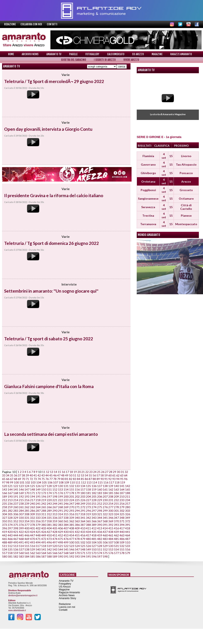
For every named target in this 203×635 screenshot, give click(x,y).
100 (16, 482)
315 (66, 514)
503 (88, 542)
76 (47, 479)
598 (105, 556)
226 (82, 500)
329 (15, 517)
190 (10, 496)
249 (82, 503)
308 (26, 514)
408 (71, 528)
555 (122, 549)
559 (15, 553)
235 (4, 503)
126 (38, 486)
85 (82, 479)
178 (71, 493)
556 (127, 549)
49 (66, 475)
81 (66, 479)
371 (122, 521)
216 (26, 500)
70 (23, 479)
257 (127, 503)
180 (82, 493)
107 (55, 482)
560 (21, 553)
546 (71, 549)
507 (110, 542)
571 (82, 553)
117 (111, 482)
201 (71, 496)
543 (54, 549)
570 (77, 553)
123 (21, 486)
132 (71, 486)
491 (21, 542)
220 (49, 500)
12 (47, 472)
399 (21, 528)
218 (38, 500)
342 (88, 517)
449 (43, 535)
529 (105, 546)
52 (78, 475)
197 (49, 496)
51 (74, 475)
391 (105, 524)
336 (54, 517)
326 (127, 514)
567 (60, 553)
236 (10, 503)
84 (78, 479)
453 (66, 535)
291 (60, 510)
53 (82, 475)
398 (15, 528)
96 (125, 479)
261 (21, 507)
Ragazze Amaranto (181, 54)
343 (94, 517)
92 (110, 479)
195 (38, 496)
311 (43, 514)
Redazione (10, 24)
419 (4, 532)
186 (116, 493)
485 (116, 539)
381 (49, 524)
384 (66, 524)
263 (32, 507)
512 (10, 546)
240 (32, 503)
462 (116, 535)
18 (71, 472)
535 (10, 549)
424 (32, 532)
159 (94, 489)
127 (43, 486)
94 (118, 479)
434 (88, 532)
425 (38, 532)
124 (26, 486)
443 (10, 535)
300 (110, 510)
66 (7, 479)
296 (88, 510)
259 (10, 507)
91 (106, 479)
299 (105, 510)
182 (94, 493)
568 (66, 553)
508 (116, 542)
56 (94, 475)
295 (82, 510)
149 (38, 489)
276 (105, 507)
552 (105, 549)
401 (32, 528)
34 (7, 475)
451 (54, 535)
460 (105, 535)
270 (71, 507)
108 (61, 482)
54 (86, 475)
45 (51, 475)
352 (15, 521)
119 (122, 482)
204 (88, 496)
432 (77, 532)
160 (99, 489)
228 (94, 500)
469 (26, 539)
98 (7, 482)
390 (99, 524)
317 (77, 514)
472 (43, 539)
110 (72, 482)
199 (60, 496)
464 (127, 535)
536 (15, 549)
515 (26, 546)
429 (60, 532)
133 (77, 486)
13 (51, 472)
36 (15, 475)
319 (88, 514)
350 (4, 521)
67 (11, 479)
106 (49, 482)
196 (43, 496)
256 (122, 503)
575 (105, 553)
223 (66, 500)
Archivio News (30, 54)
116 (105, 482)
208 (110, 496)
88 (94, 479)
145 (15, 489)
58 (102, 475)
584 (26, 556)
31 (122, 472)
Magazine (157, 54)
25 (98, 472)
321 (99, 514)
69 (19, 479)
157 (82, 489)
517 (38, 546)
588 (49, 556)
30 (118, 472)
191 (15, 496)
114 (94, 482)
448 (38, 535)
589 (54, 556)
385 (71, 524)
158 (88, 489)
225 (77, 500)
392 (110, 524)
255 (116, 503)
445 (21, 535)
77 (51, 479)
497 (54, 542)
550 (94, 549)
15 (59, 472)
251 (94, 503)
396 (4, 528)
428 (54, 532)
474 (54, 539)
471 (38, 539)
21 (83, 472)
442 (4, 535)
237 (15, 503)
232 (116, 500)
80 (62, 479)
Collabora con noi (32, 24)
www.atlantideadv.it (17, 610)
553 (110, 549)
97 (3, 482)
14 (55, 472)
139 (110, 486)
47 (58, 475)
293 (71, 510)
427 (49, 532)
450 (49, 535)
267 (54, 507)
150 (43, 489)
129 (54, 486)
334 (43, 517)
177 (66, 493)
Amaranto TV (53, 54)
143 (4, 489)
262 (26, 507)
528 (99, 546)
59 (106, 475)
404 (49, 528)
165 (127, 489)
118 (117, 482)
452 (60, 535)
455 (77, 535)
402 (38, 528)
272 (82, 507)
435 (94, 532)
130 (60, 486)
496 (49, 542)
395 (127, 524)
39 (27, 475)
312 (49, 514)
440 (122, 532)
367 (99, 521)
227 (88, 500)
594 (82, 556)
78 (55, 479)
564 (43, 553)
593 (77, 556)
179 (77, 493)
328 (10, 517)
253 (105, 503)
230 (105, 500)
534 (4, 549)
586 (38, 556)
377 (26, 524)
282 (10, 510)
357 (43, 521)
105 (44, 482)
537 (21, 549)
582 (15, 556)
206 (99, 496)
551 (99, 549)
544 (60, 549)
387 (82, 524)
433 (82, 532)
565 (49, 553)
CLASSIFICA (161, 145)
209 (116, 496)
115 (100, 482)
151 (49, 489)
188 (127, 493)
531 (116, 546)
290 (54, 510)
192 (21, 496)
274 (94, 507)
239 (26, 503)
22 (87, 472)
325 (122, 514)
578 (122, 553)
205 (94, 496)
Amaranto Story (67, 598)
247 (71, 503)
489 (10, 542)
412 (94, 528)
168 (15, 493)
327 (4, 517)
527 (94, 546)
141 (122, 486)
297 (94, 510)
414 (105, 528)
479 (82, 539)
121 (10, 486)
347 (116, 517)
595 (88, 556)
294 (77, 510)
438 (110, 532)
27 (106, 472)
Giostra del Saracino (73, 59)
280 (127, 507)
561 (26, 553)
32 (126, 472)
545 (66, 549)
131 (66, 486)
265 (43, 507)
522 (66, 546)
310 (38, 514)
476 (66, 539)
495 (43, 542)
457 (88, 535)
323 (110, 514)
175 (54, 493)
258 (4, 507)
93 (114, 479)
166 (4, 493)
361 (66, 521)
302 (122, 510)
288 (43, 510)
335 (49, 517)
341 (82, 517)
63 (121, 475)
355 (32, 521)
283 (15, 510)
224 (71, 500)
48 (62, 475)
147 (26, 489)
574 (99, 553)
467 (15, 539)
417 (122, 528)
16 (63, 472)
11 (43, 472)
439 (116, 532)
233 (122, 500)
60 (110, 475)
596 (94, 556)
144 (10, 489)
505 (99, 542)
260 (15, 507)
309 (32, 514)
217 (32, 500)
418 (127, 528)
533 (127, 546)
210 (122, 496)
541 (43, 549)
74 (39, 479)
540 (38, 549)
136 (94, 486)
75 (43, 479)
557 (4, 553)
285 (26, 510)
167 (10, 493)
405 (54, 528)
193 (26, 496)
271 (77, 507)
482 (99, 539)
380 (43, 524)
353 (21, 521)
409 (77, 528)
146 (21, 489)
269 (66, 507)
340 (77, 517)
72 (31, 479)
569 (71, 553)
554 (116, 549)
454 (71, 535)
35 (11, 475)
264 (38, 507)
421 (15, 532)
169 (21, 493)
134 (82, 486)
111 (77, 482)
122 (15, 486)
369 (110, 521)
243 (49, 503)
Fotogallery (92, 54)
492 (26, 542)
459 (99, 535)
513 (15, 546)
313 (54, 514)
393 (116, 524)
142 (127, 486)
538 (26, 549)
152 (54, 489)
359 (54, 521)
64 (125, 475)
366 (94, 521)
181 (88, 493)
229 (99, 500)
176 (60, 493)
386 (77, 524)
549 (88, 549)
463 (122, 535)
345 (105, 517)
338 (66, 517)
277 (110, 507)
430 (66, 532)
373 (4, 524)
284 (21, 510)
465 (4, 539)
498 (60, 542)
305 (10, 514)
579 (127, 553)
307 (21, 514)
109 (66, 482)
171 (32, 493)
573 (94, 553)
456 (82, 535)
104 (38, 482)
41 (35, 475)
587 (43, 556)
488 (4, 542)
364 (82, 521)
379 (38, 524)
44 (47, 475)
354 (26, 521)
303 (127, 510)
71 (27, 479)
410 (82, 528)
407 (66, 528)
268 (60, 507)
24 (95, 472)
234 (127, 500)
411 (88, 528)
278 (116, 507)
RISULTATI (144, 145)
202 (77, 496)
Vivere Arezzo (131, 59)
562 (32, 553)
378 (32, 524)
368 (105, 521)
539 (32, 549)
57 (98, 475)
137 (99, 486)
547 (77, 549)
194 (32, 496)
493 (32, 542)
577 (116, 553)
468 (21, 539)
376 (21, 524)
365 (88, 521)
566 (54, 553)
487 (127, 539)
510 (127, 542)
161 (105, 489)
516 (32, 546)
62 (118, 475)
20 (79, 472)
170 (26, 493)
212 (4, 500)
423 (26, 532)
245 (60, 503)
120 (4, 486)
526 (88, 546)
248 (77, 503)
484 (110, 539)
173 (43, 493)
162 (110, 489)
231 (110, 500)
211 (127, 496)
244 (54, 503)
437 (105, 532)
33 (3, 475)
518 (43, 546)
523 (71, 546)
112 (83, 482)
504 (94, 542)
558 (10, 553)
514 (21, 546)
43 (43, 475)
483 (105, 539)
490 (15, 542)
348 (122, 517)
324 (116, 514)
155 (71, 489)
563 (38, 553)
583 (21, 556)
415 (110, 528)
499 (66, 542)
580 (4, 556)
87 (90, 479)
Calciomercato (115, 54)
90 (102, 479)
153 (60, 489)
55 (90, 475)
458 (94, 535)
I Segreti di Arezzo (105, 59)
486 (122, 539)
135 (88, 486)
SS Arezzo (138, 54)
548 (82, 549)
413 (99, 528)
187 (122, 493)
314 (60, 514)
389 (94, 524)
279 (122, 507)
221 (54, 500)
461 (110, 535)
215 (21, 500)
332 (32, 517)
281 (4, 510)
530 (110, 546)
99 (11, 482)
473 (49, 539)
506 (105, 542)
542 (49, 549)
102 (27, 482)
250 (88, 503)
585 (32, 556)
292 (66, 510)
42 (39, 475)
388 (88, 524)
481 (94, 539)
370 (116, 521)
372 (127, 521)
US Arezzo (65, 586)
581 (10, 556)
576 (110, 553)
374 (10, 524)
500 (71, 542)
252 (99, 503)
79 (58, 479)
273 (88, 507)
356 (38, 521)
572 (88, 553)
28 (110, 472)
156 (77, 489)
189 (4, 496)
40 (31, 475)
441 (127, 532)
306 (15, 514)
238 (21, 503)
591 (66, 556)
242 (43, 503)
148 (32, 489)
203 (82, 496)
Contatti (52, 24)
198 (54, 496)
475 (60, 539)
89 (98, 479)
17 (67, 472)
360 (60, 521)
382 (54, 524)
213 (10, 500)
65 (3, 479)
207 (105, 496)
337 (60, 517)
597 (99, 556)
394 (122, 524)
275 (99, 507)
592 (71, 556)
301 (116, 510)
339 (71, 517)
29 (114, 472)
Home (11, 54)
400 (26, 528)
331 (26, 517)
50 (70, 475)
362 (71, 521)
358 (49, 521)
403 (43, 528)
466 (10, 539)
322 (105, 514)
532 (122, 546)
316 (71, 514)
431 (71, 532)
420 (10, 532)
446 (26, 535)
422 (21, 532)
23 (91, 472)
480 (88, 539)
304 (4, 514)
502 (82, 542)
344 (99, 517)
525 (82, 546)
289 (49, 510)
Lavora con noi (67, 607)
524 (77, 546)
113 (89, 482)
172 (38, 493)
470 (32, 539)
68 (15, 479)
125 (32, 486)
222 (60, 500)
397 (10, 528)
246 (66, 503)
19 (75, 472)
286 (32, 510)
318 (82, 514)
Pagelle (73, 54)
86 (86, 479)
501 (77, 542)
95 (121, 479)
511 (4, 546)
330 (21, 517)
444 (15, 535)
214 (15, 500)
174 (49, 493)
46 (55, 475)
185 (110, 493)
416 (116, 528)
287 (38, 510)
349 (127, 517)
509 (122, 542)
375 (15, 524)
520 (54, 546)
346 (110, 517)
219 (43, 500)
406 (60, 528)
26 (102, 472)
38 (23, 475)
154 (66, 489)
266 (49, 507)
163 (116, 489)
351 (10, 521)
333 (38, 517)
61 (114, 475)
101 (21, 482)
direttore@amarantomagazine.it (22, 595)
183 (99, 493)
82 (70, 479)
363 (77, 521)
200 (66, 496)
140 (116, 486)
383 (60, 524)
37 (19, 475)
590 (60, 556)
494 (38, 542)
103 (33, 482)
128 (49, 486)
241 (38, 503)
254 (110, 503)
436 (99, 532)
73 (35, 479)
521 (60, 546)
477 (71, 539)
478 (77, 539)
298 (99, 510)
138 (105, 486)
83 (74, 479)
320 (94, 514)
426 (43, 532)
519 (49, 546)
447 (32, 535)
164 (122, 489)
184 (105, 493)
